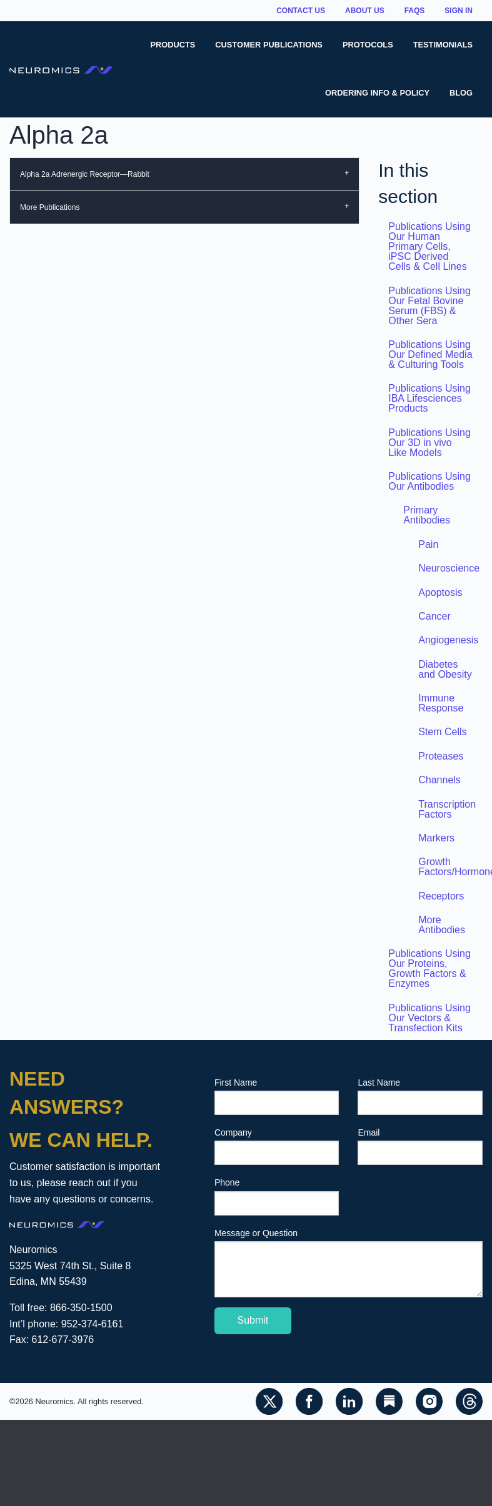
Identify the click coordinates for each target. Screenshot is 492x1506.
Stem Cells (442, 731)
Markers (436, 838)
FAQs (414, 10)
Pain (428, 544)
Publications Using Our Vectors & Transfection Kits (429, 1018)
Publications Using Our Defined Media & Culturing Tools (430, 354)
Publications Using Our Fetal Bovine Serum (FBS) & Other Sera (429, 305)
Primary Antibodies (426, 515)
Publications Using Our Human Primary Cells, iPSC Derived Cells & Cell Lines (429, 246)
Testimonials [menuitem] (443, 44)
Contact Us (300, 10)
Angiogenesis (448, 640)
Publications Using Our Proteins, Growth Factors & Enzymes (429, 968)
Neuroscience (448, 568)
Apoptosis (440, 592)
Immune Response (440, 703)
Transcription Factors (447, 809)
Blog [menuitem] (461, 92)
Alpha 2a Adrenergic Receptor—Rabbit (84, 174)
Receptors (441, 896)
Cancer (434, 616)
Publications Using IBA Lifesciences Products (429, 398)
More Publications (49, 207)
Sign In (458, 10)
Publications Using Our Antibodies (429, 481)
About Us (364, 10)
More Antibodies (441, 924)
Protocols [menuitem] (368, 44)
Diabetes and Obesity (444, 669)
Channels (439, 780)
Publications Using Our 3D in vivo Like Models (429, 442)
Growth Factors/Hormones (450, 866)
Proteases (440, 756)
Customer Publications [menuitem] (269, 44)
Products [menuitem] (173, 44)
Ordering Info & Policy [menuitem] (377, 92)
